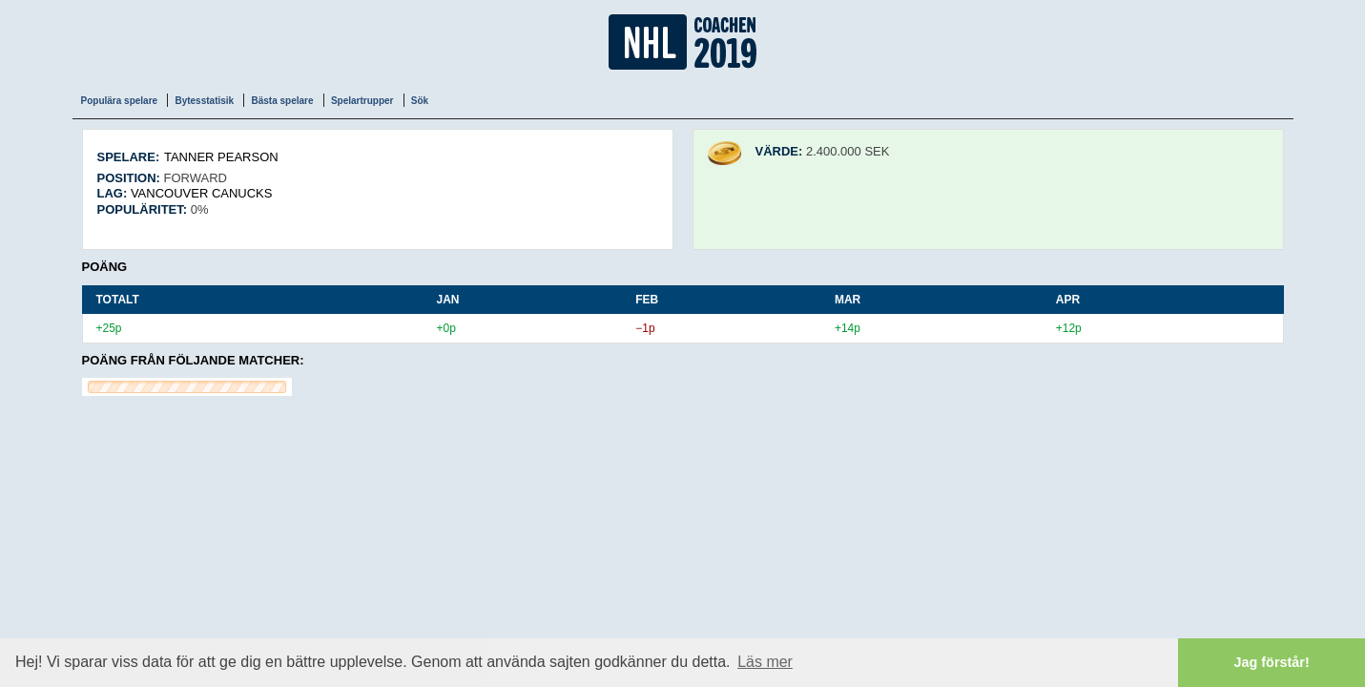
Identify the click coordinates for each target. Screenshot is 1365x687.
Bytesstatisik (204, 100)
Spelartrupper (362, 100)
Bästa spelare (282, 100)
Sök (419, 100)
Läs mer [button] (765, 662)
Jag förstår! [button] (1272, 662)
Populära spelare (119, 100)
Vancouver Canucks (202, 193)
